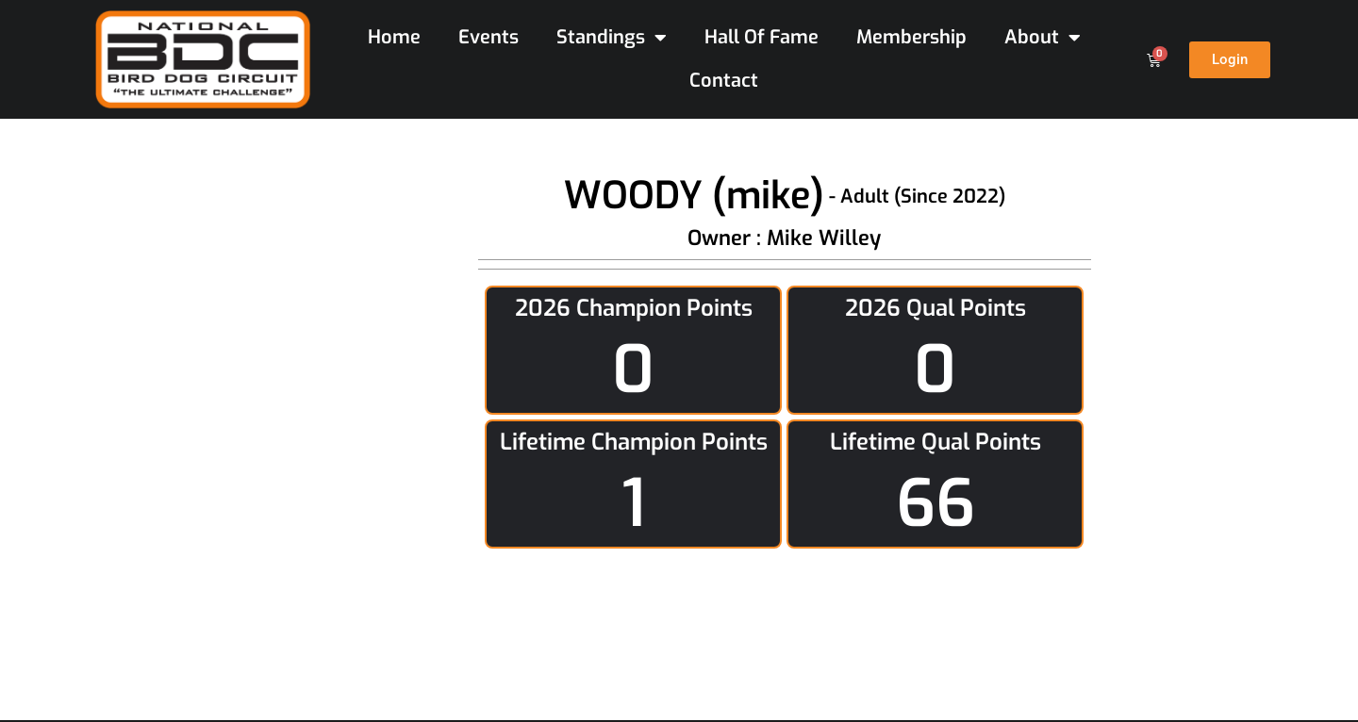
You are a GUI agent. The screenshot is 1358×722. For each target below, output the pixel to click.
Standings (611, 38)
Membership (911, 37)
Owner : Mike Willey (784, 238)
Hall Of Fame (761, 37)
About (1042, 38)
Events (488, 37)
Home (394, 37)
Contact (723, 80)
